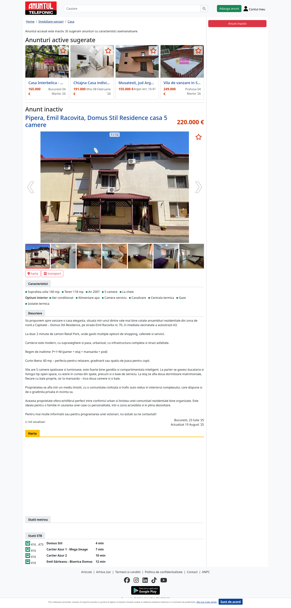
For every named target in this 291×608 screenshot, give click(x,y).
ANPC (206, 572)
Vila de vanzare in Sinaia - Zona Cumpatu (199, 82)
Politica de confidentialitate (164, 572)
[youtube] (163, 580)
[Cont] (254, 8)
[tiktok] (154, 580)
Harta (32, 433)
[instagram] (136, 580)
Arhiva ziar (103, 572)
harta (33, 274)
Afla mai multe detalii (206, 602)
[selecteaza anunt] (63, 50)
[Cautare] (132, 8)
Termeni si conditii (127, 572)
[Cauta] (204, 8)
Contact (192, 572)
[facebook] (127, 580)
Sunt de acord (230, 602)
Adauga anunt (229, 8)
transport (52, 274)
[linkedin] (145, 580)
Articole (86, 572)
